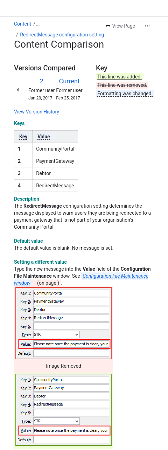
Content (22, 24)
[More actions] (147, 26)
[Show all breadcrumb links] (38, 23)
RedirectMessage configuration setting (62, 34)
